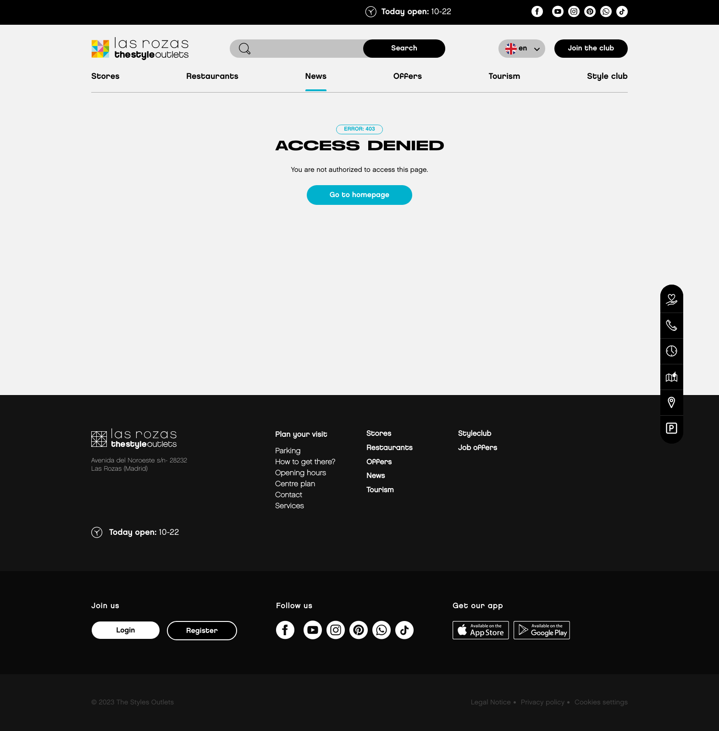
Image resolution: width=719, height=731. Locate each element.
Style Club (607, 77)
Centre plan (295, 484)
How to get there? (305, 462)
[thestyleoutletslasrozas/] (537, 13)
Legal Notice (491, 702)
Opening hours (300, 473)
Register (202, 630)
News (316, 77)
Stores (105, 77)
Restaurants (212, 77)
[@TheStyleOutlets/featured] (558, 13)
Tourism (504, 77)
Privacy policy (542, 702)
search (404, 48)
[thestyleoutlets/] (590, 13)
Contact (288, 495)
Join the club (591, 48)
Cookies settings (601, 702)
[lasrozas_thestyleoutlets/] (574, 13)
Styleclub (474, 433)
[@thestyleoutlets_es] (622, 13)
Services (289, 506)
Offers (407, 77)
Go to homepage (359, 195)
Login (125, 630)
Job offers (477, 448)
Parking (287, 451)
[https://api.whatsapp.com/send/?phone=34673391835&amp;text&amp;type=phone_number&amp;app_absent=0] (606, 13)
